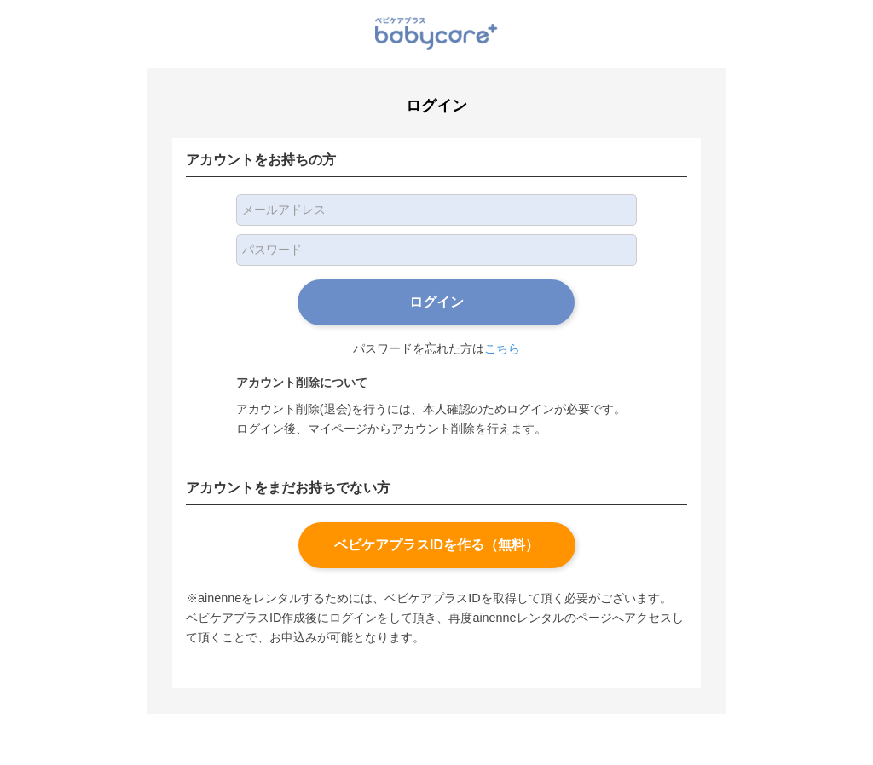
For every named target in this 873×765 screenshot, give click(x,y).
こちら (502, 348)
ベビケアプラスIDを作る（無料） (436, 545)
